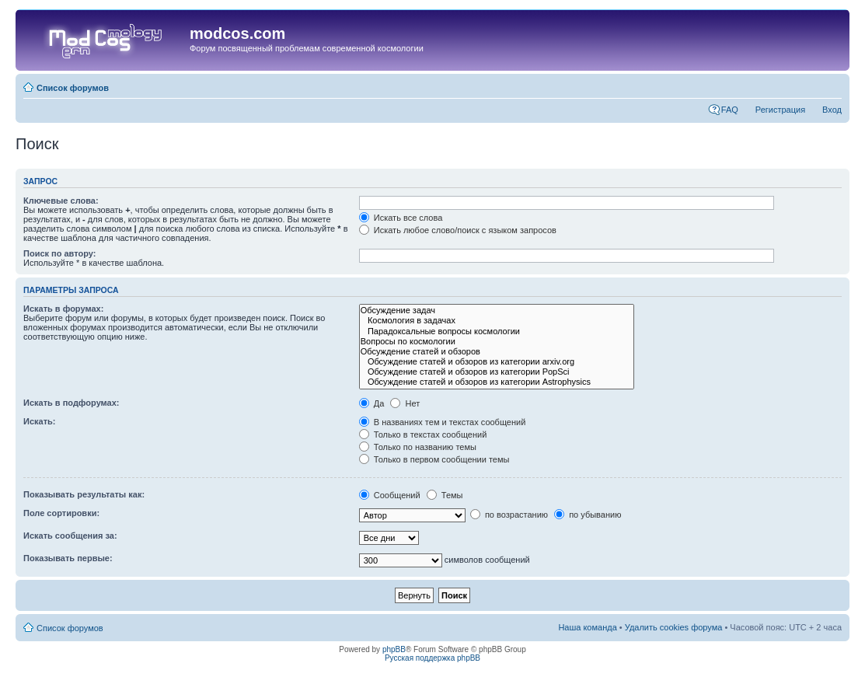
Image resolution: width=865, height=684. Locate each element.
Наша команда (587, 627)
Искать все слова (401, 217)
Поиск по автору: (59, 253)
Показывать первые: (68, 558)
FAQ (729, 109)
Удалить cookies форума (674, 627)
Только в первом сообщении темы (434, 459)
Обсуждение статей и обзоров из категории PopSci (497, 372)
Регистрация (780, 109)
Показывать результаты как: (84, 494)
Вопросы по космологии (497, 342)
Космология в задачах (497, 321)
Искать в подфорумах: (71, 402)
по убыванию (587, 514)
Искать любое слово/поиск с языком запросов (457, 230)
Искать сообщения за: (70, 535)
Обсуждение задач (497, 310)
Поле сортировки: (61, 513)
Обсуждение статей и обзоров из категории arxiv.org (497, 362)
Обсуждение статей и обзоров (497, 352)
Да (372, 403)
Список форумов (73, 87)
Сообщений (389, 495)
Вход (832, 109)
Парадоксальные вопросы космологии (497, 331)
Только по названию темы (417, 447)
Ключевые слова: (61, 200)
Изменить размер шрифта (830, 85)
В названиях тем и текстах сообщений (442, 422)
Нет (405, 403)
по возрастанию (509, 514)
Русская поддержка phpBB (432, 658)
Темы (445, 495)
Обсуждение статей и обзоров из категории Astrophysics (497, 382)
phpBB (394, 649)
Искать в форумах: (63, 308)
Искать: (39, 421)
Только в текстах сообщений (423, 434)
